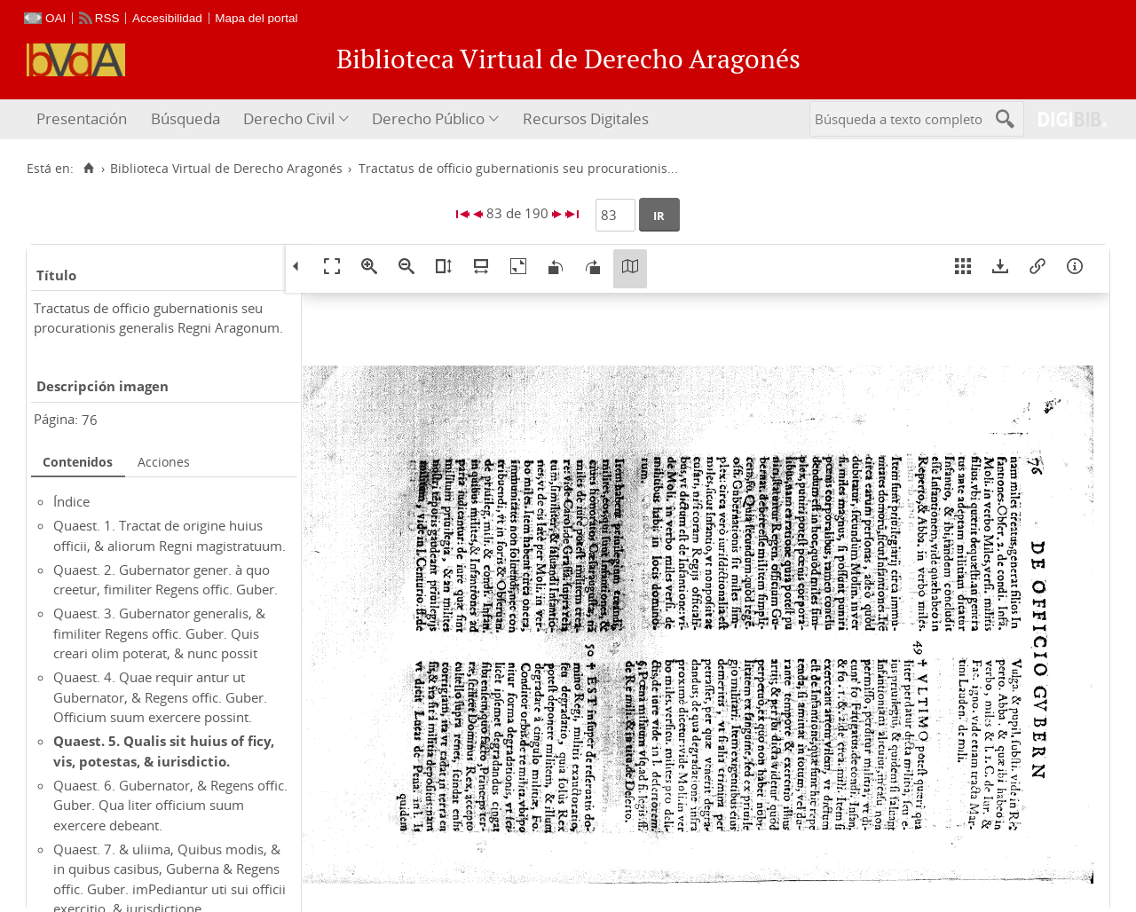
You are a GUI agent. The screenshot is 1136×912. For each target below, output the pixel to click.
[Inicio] (88, 168)
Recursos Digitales (586, 118)
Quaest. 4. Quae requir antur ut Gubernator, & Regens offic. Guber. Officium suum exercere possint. (160, 697)
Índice (71, 501)
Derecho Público (428, 118)
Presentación (81, 118)
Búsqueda (185, 118)
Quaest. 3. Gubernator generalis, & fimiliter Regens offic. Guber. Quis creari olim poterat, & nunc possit (159, 633)
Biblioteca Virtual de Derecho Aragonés (226, 169)
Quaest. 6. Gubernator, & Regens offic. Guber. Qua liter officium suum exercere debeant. (170, 805)
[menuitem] (83, 119)
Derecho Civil (289, 118)
